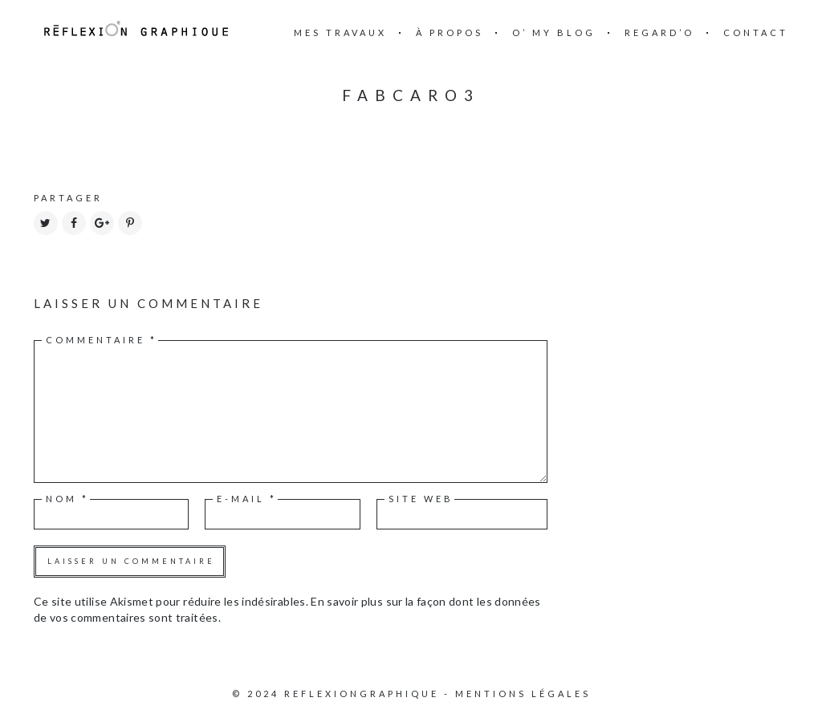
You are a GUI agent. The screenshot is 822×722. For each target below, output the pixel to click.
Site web (421, 498)
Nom (67, 498)
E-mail (247, 498)
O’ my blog (554, 32)
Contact (755, 32)
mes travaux (340, 32)
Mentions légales (523, 693)
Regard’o (659, 32)
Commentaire (101, 339)
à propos (449, 32)
